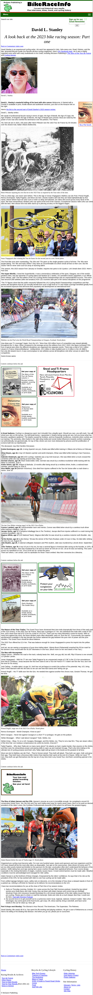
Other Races (6, 980)
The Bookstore (37, 977)
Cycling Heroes (10, 55)
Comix (34, 983)
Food (34, 985)
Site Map (67, 991)
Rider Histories (69, 973)
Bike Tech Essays (38, 973)
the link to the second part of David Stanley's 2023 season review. (31, 109)
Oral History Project (71, 975)
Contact (67, 989)
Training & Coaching (39, 975)
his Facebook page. (65, 51)
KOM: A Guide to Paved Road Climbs (46, 981)
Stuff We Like (37, 987)
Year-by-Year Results (10, 984)
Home (3, 970)
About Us (67, 987)
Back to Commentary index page (12, 46)
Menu (5, 14)
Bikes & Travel (37, 979)
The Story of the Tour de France (79, 53)
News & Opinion (8, 986)
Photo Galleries (69, 977)
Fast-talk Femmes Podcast (23, 897)
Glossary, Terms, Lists (72, 985)
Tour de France (7, 978)
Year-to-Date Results (9, 982)
